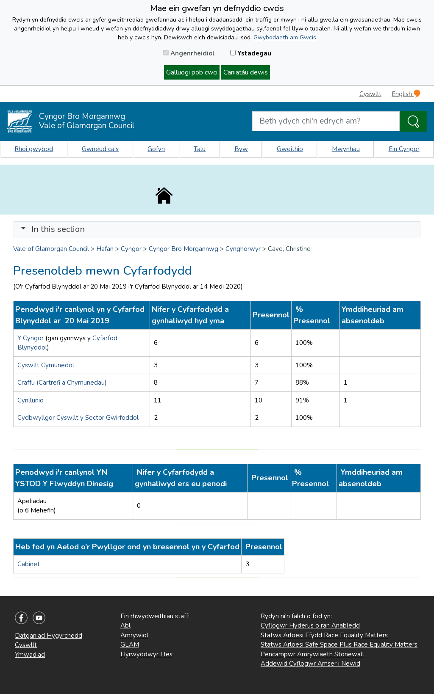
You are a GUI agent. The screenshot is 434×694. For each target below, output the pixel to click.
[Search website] (326, 121)
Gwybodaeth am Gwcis (284, 37)
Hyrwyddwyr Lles (146, 654)
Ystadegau (250, 53)
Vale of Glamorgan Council (51, 249)
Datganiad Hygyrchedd (48, 635)
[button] (23, 229)
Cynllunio (30, 400)
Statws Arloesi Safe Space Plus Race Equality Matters (339, 644)
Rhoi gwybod (33, 149)
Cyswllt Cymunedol (45, 365)
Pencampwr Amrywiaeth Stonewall (312, 654)
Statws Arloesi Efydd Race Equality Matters (324, 635)
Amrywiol (134, 635)
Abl (125, 625)
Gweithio (290, 149)
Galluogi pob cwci (191, 72)
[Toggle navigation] (217, 229)
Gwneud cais (100, 149)
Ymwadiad (30, 654)
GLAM (129, 644)
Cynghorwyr (243, 249)
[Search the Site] (413, 121)
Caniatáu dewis (245, 72)
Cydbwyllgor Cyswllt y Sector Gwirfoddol (78, 417)
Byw (241, 149)
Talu (200, 149)
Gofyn (156, 149)
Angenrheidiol (189, 53)
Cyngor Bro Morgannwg (183, 249)
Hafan (105, 249)
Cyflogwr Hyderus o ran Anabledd (310, 625)
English (406, 93)
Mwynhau (346, 149)
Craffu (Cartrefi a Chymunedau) (62, 382)
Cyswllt (370, 94)
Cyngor (131, 249)
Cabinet (29, 564)
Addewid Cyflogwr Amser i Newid (310, 663)
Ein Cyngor (404, 149)
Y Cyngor (30, 338)
